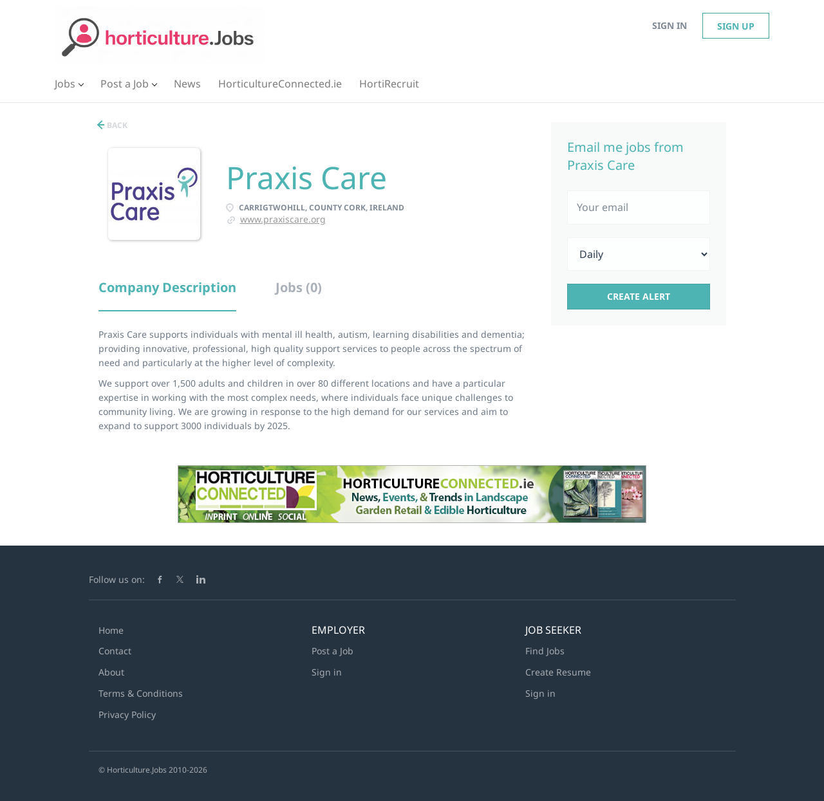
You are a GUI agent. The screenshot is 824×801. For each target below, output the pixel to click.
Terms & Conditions (140, 693)
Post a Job (332, 651)
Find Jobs (545, 651)
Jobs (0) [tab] (299, 287)
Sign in (669, 25)
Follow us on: (117, 579)
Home (111, 630)
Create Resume (558, 672)
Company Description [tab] (167, 287)
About (111, 672)
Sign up (735, 26)
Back (116, 125)
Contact (114, 651)
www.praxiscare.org (283, 219)
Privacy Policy (127, 714)
